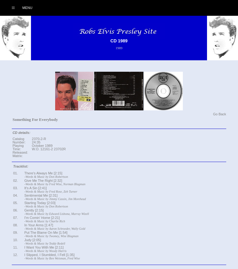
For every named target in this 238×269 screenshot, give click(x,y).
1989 (119, 48)
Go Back (219, 114)
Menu (18, 8)
